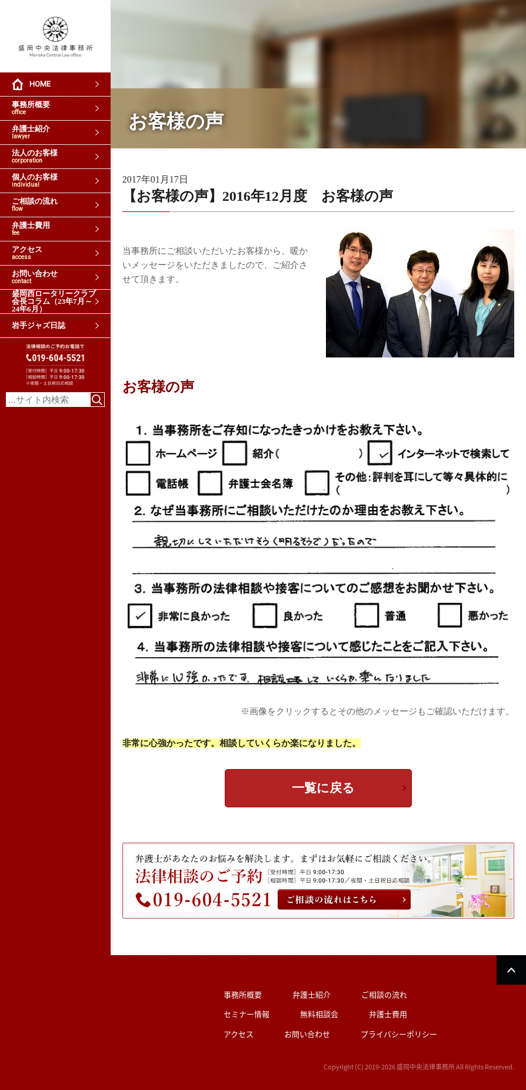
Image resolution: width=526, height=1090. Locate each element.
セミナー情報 (246, 1013)
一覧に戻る (323, 788)
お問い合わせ (35, 277)
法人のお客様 (35, 156)
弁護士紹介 (31, 132)
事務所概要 (31, 108)
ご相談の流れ (35, 205)
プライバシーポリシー (399, 1033)
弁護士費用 (31, 229)
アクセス (27, 253)
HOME (40, 83)
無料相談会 (319, 1013)
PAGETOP (511, 970)
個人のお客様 (35, 180)
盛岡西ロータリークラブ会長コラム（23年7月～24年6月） (54, 301)
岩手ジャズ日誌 (38, 325)
